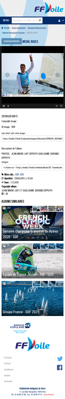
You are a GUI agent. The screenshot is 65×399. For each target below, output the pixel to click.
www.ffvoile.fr (48, 394)
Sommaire (8, 381)
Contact (7, 363)
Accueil (5, 28)
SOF (17, 174)
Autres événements (19, 28)
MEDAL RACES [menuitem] (32, 32)
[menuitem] (60, 20)
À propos (8, 357)
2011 (22, 174)
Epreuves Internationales (37, 28)
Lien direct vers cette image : (32, 137)
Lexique (7, 375)
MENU (6, 20)
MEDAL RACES (30, 42)
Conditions (8, 369)
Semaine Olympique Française (13, 32)
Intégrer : (32, 165)
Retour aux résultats (11, 41)
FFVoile (48, 8)
